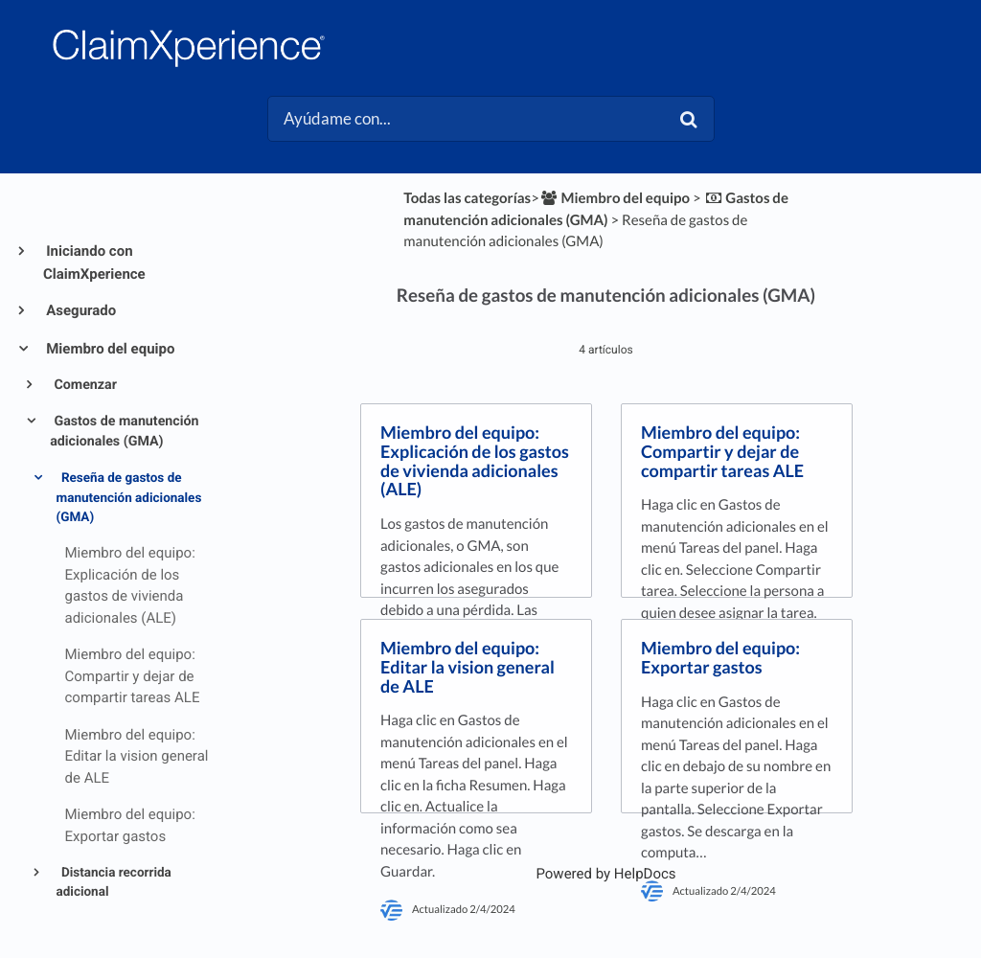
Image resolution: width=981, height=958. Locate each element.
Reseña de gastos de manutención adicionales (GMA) (129, 497)
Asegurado (79, 310)
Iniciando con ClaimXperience (94, 262)
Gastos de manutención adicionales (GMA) (124, 431)
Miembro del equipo (108, 348)
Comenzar (84, 385)
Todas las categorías (467, 198)
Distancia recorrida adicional (114, 882)
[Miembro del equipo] (614, 198)
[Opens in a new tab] (605, 873)
